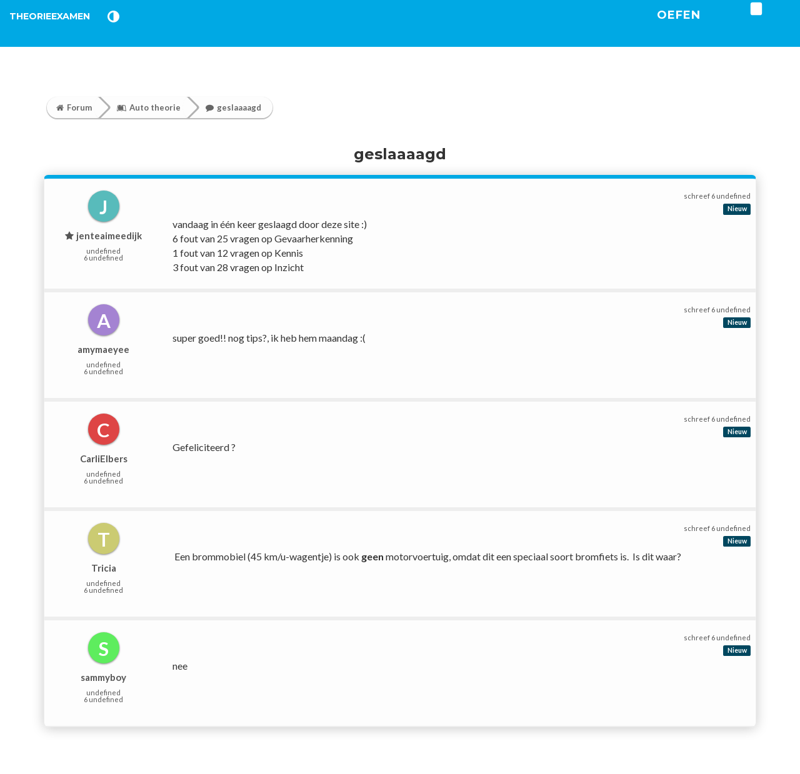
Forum (74, 107)
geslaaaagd (233, 107)
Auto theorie (149, 107)
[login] (794, 24)
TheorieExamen (70, 31)
